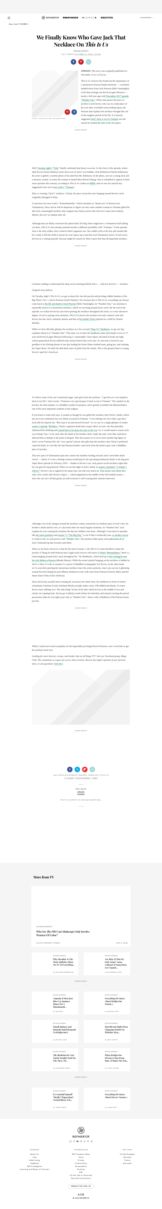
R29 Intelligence (34, 1166)
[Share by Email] (88, 62)
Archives (81, 1169)
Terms (81, 1157)
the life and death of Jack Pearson (60, 304)
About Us (34, 1154)
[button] (142, 20)
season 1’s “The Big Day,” (70, 535)
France (127, 1160)
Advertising (34, 1160)
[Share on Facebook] (73, 62)
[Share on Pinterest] (81, 62)
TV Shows (69, 778)
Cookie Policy (81, 1163)
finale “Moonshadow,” (110, 552)
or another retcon (120, 535)
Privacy (81, 1160)
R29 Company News (81, 1154)
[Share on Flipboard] (85, 769)
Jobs (35, 1157)
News (95, 778)
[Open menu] (9, 17)
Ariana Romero (81, 51)
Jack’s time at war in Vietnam (104, 119)
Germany (127, 1157)
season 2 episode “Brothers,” (45, 426)
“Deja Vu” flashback (99, 329)
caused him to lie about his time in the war (77, 430)
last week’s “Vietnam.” (64, 187)
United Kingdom (127, 1154)
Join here (58, 663)
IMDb (92, 183)
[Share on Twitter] (77, 769)
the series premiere (44, 535)
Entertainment (83, 778)
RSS (81, 1172)
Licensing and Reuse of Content (35, 1169)
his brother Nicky (87, 319)
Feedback (34, 1163)
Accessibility (81, 1166)
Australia (127, 1163)
